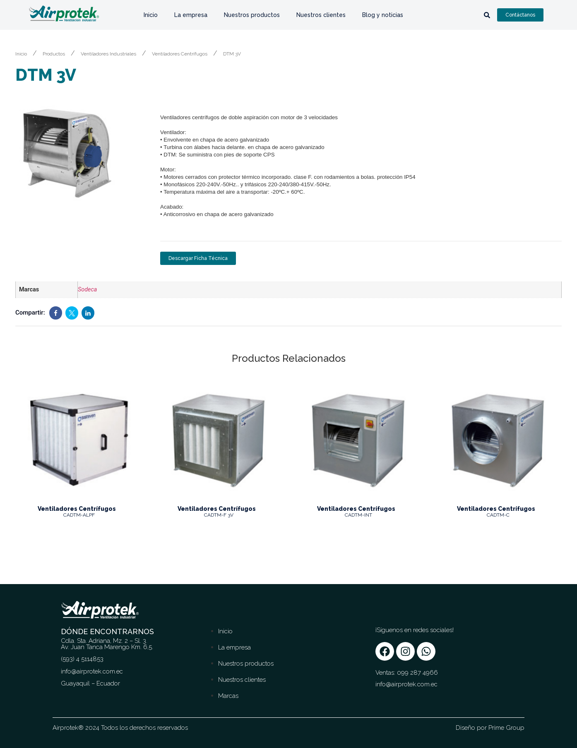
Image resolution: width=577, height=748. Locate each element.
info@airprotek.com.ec (406, 684)
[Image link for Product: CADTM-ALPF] (79, 440)
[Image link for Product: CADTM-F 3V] (219, 440)
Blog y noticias (382, 15)
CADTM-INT (358, 515)
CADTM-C (498, 515)
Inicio (151, 15)
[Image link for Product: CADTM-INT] (358, 440)
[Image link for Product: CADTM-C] (498, 440)
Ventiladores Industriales (108, 54)
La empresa (190, 15)
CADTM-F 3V (218, 515)
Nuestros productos (252, 15)
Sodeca (87, 289)
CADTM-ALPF (79, 515)
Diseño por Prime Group (490, 727)
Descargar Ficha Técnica (198, 258)
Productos (54, 54)
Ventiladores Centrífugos (179, 54)
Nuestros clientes (321, 15)
